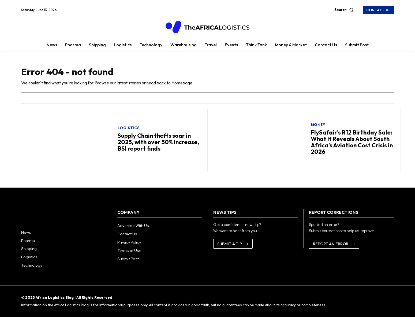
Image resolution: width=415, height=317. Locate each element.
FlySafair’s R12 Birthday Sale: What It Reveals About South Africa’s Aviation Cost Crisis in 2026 (352, 142)
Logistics (129, 128)
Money (318, 124)
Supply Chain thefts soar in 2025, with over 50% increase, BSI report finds (158, 142)
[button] (345, 9)
